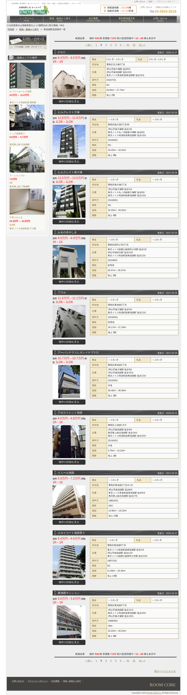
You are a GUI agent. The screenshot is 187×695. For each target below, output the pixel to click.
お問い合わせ (160, 19)
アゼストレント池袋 (70, 412)
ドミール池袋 (66, 472)
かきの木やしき (67, 232)
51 (128, 45)
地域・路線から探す (60, 19)
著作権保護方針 (127, 19)
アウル (62, 292)
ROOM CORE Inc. (154, 693)
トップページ (26, 19)
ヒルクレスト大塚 (69, 112)
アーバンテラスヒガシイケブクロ (78, 352)
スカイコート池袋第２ (71, 532)
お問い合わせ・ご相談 (143, 2)
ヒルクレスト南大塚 (70, 172)
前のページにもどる (165, 671)
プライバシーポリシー (166, 2)
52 (134, 45)
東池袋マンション (69, 592)
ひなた (62, 52)
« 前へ (89, 45)
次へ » (142, 45)
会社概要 (93, 19)
